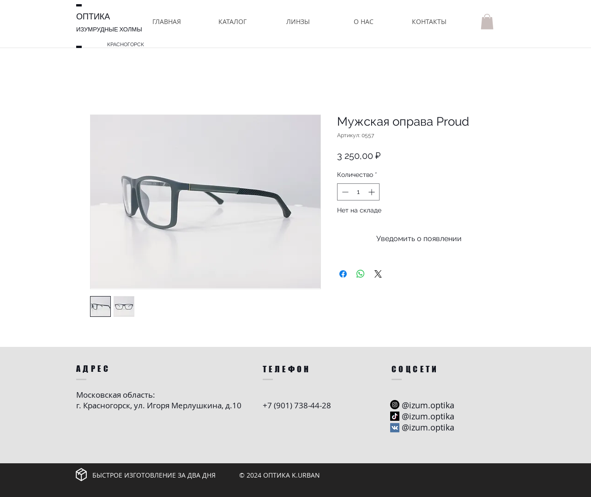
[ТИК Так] (394, 416)
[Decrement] (344, 192)
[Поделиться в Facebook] (343, 273)
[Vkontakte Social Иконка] (394, 427)
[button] (232, 21)
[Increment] (372, 192)
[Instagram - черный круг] (394, 404)
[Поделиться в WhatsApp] (360, 273)
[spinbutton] (358, 192)
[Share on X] (378, 273)
